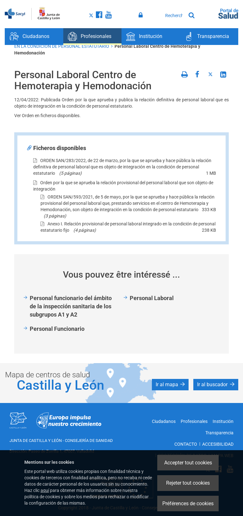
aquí (44, 490)
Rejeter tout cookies (188, 483)
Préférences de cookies (188, 503)
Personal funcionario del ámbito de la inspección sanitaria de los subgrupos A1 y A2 (71, 306)
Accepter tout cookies (188, 463)
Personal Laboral (152, 298)
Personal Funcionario (57, 328)
